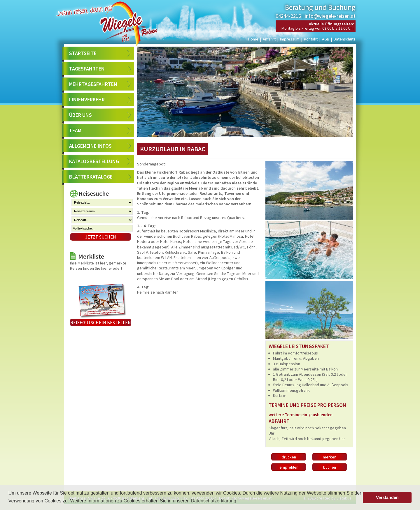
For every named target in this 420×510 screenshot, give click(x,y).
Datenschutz (345, 39)
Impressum (290, 39)
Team (75, 130)
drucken (289, 457)
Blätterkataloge (91, 176)
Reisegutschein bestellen (100, 322)
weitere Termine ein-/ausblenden (300, 414)
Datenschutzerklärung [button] (213, 500)
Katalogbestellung (94, 161)
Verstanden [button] (387, 497)
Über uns (80, 115)
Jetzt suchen (100, 237)
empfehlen (288, 467)
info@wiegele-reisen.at (330, 16)
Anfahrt (269, 39)
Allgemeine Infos (90, 145)
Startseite (83, 53)
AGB (325, 39)
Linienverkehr (87, 99)
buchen (329, 467)
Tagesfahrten (87, 68)
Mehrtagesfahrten (93, 84)
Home (253, 39)
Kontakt (311, 39)
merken (329, 457)
